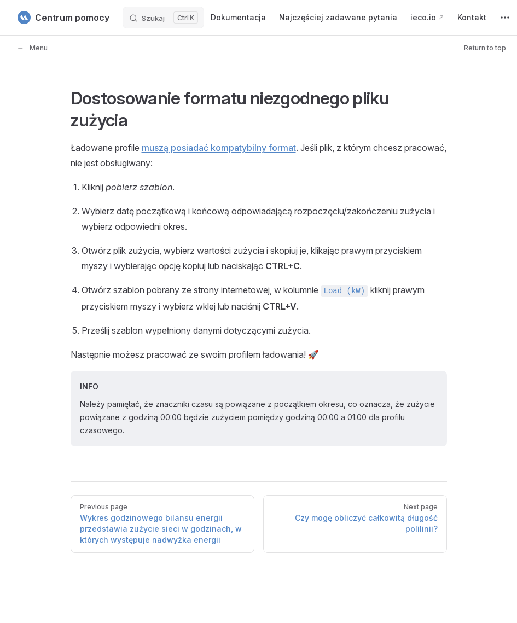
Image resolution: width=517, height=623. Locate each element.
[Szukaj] (163, 17)
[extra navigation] (505, 17)
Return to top (485, 48)
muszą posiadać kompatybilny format (219, 147)
